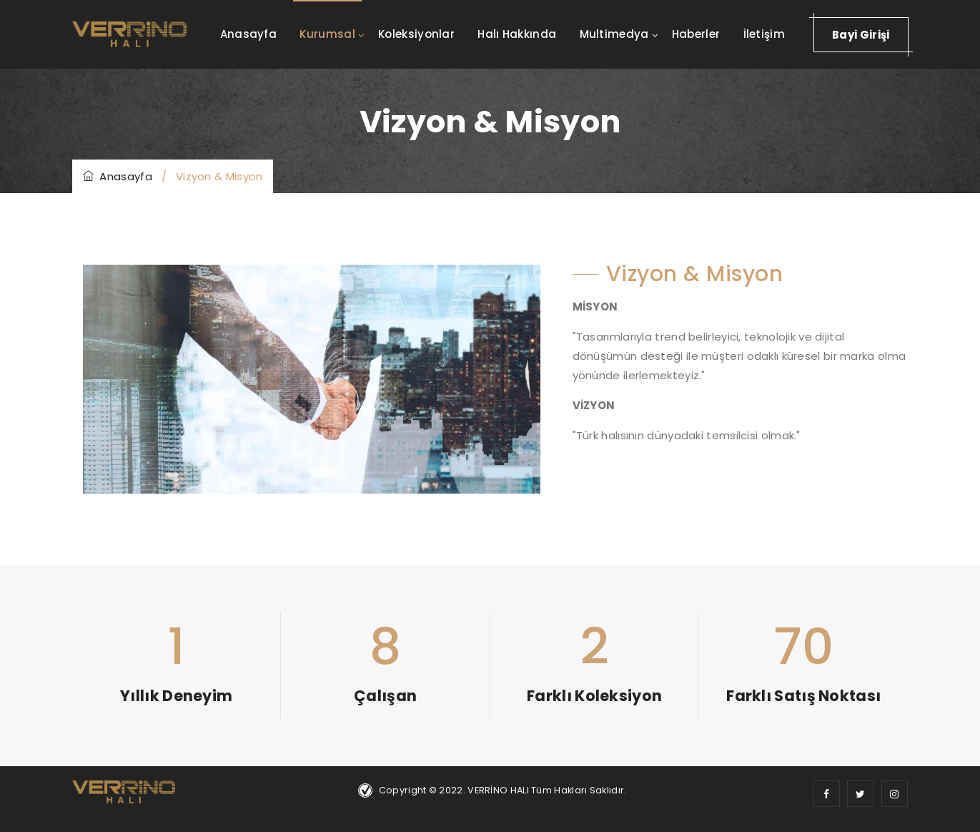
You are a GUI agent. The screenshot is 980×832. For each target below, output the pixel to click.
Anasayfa (248, 33)
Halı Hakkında (516, 33)
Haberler (696, 33)
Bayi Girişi (860, 34)
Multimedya (614, 33)
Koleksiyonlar (416, 33)
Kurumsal (327, 33)
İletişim (764, 33)
